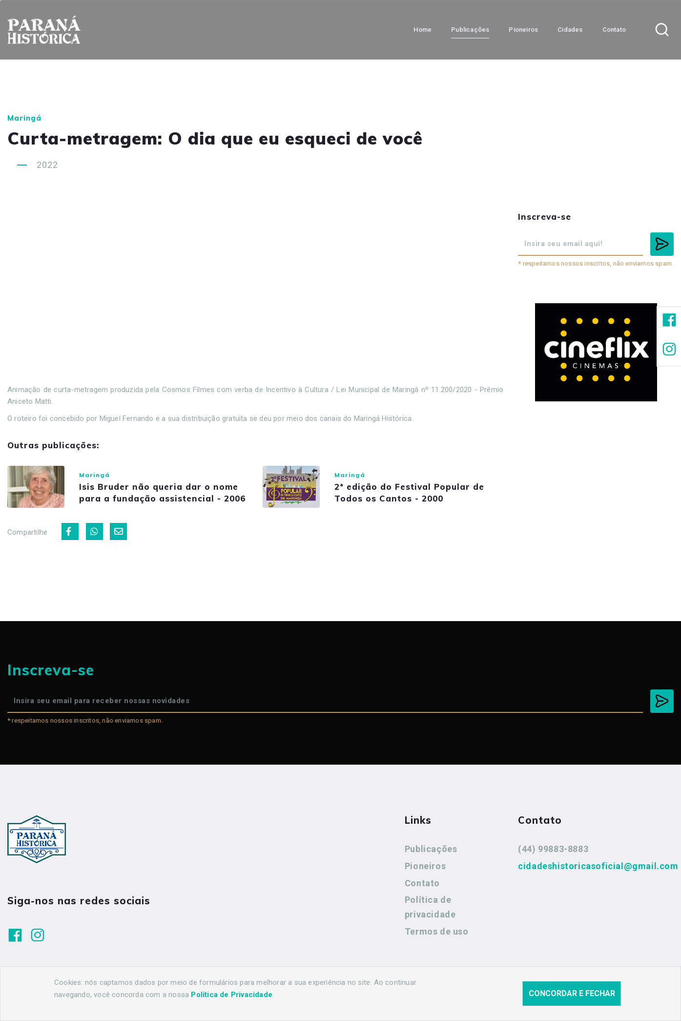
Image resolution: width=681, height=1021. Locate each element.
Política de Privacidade (231, 994)
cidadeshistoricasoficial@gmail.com (598, 867)
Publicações (431, 850)
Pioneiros (425, 867)
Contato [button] (614, 29)
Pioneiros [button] (523, 29)
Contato (422, 883)
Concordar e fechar (572, 993)
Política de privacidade (430, 908)
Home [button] (422, 29)
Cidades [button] (569, 29)
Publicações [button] (470, 29)
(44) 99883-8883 (553, 850)
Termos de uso (437, 932)
